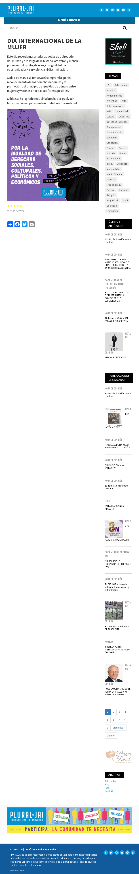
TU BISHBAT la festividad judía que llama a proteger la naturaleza (118, 587)
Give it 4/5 (17, 206)
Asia (109, 111)
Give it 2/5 (11, 206)
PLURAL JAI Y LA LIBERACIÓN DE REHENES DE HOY (118, 564)
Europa (110, 148)
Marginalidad (113, 169)
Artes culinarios (115, 106)
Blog (107, 784)
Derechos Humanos (117, 121)
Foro (107, 787)
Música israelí (114, 184)
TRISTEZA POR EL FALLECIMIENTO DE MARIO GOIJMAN (117, 649)
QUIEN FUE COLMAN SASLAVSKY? (114, 466)
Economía (112, 137)
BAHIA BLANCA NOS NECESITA (114, 507)
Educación (112, 142)
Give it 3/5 (14, 206)
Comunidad (122, 111)
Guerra (122, 148)
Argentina (112, 100)
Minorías (111, 179)
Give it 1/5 (8, 206)
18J (108, 85)
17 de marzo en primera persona (116, 487)
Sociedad (112, 205)
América (111, 90)
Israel (110, 163)
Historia (111, 153)
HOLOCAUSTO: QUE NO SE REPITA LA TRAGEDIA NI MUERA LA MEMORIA (117, 691)
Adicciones (121, 85)
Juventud (122, 163)
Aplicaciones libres (17, 870)
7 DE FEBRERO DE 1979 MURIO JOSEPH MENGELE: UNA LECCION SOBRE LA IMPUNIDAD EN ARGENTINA (117, 263)
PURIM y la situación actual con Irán (118, 240)
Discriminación (114, 132)
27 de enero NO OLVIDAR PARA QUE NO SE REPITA (117, 319)
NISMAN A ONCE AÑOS (115, 357)
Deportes (124, 116)
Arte (124, 100)
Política (111, 190)
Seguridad (112, 200)
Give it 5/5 (20, 206)
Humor (123, 153)
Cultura (110, 116)
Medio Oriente (114, 174)
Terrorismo (113, 211)
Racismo (123, 190)
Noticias (109, 790)
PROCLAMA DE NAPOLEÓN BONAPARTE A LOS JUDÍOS (117, 446)
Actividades (110, 781)
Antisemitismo (114, 95)
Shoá (125, 200)
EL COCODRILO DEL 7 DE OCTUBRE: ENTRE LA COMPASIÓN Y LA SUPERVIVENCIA (117, 296)
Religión (111, 195)
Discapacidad (114, 127)
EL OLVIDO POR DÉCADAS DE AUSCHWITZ (117, 628)
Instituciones (114, 158)
